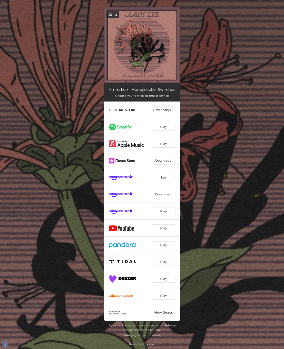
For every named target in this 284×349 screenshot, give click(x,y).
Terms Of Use (150, 330)
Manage (128, 335)
